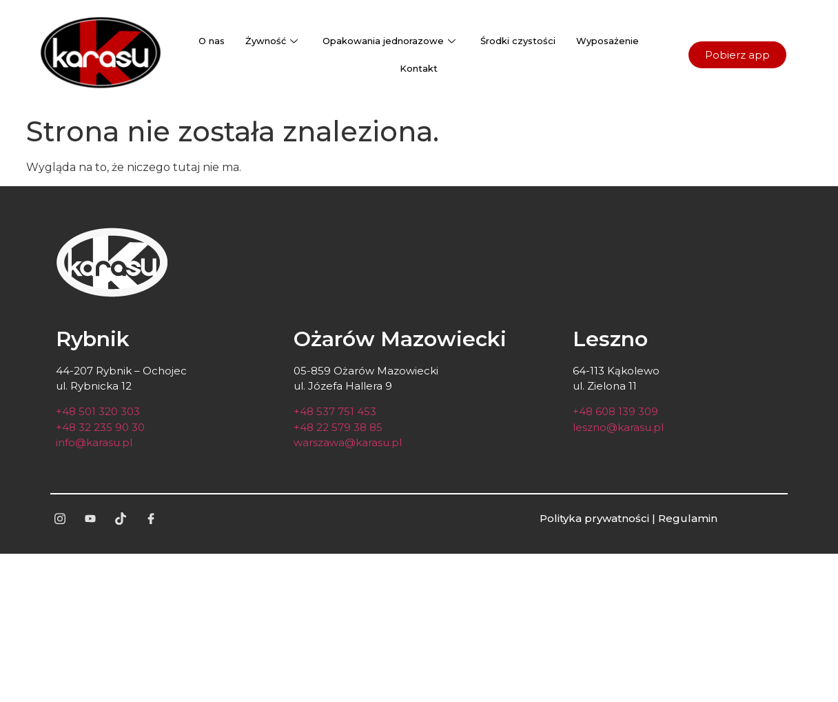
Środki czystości (517, 40)
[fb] (151, 518)
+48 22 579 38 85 (338, 427)
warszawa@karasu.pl (348, 442)
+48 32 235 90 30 (100, 427)
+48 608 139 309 (615, 411)
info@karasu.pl (94, 442)
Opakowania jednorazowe (389, 40)
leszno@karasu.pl (618, 427)
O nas (211, 40)
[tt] (120, 518)
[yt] (90, 518)
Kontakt (419, 68)
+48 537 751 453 (335, 411)
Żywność (271, 40)
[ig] (60, 518)
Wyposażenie (607, 40)
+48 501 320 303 (98, 411)
